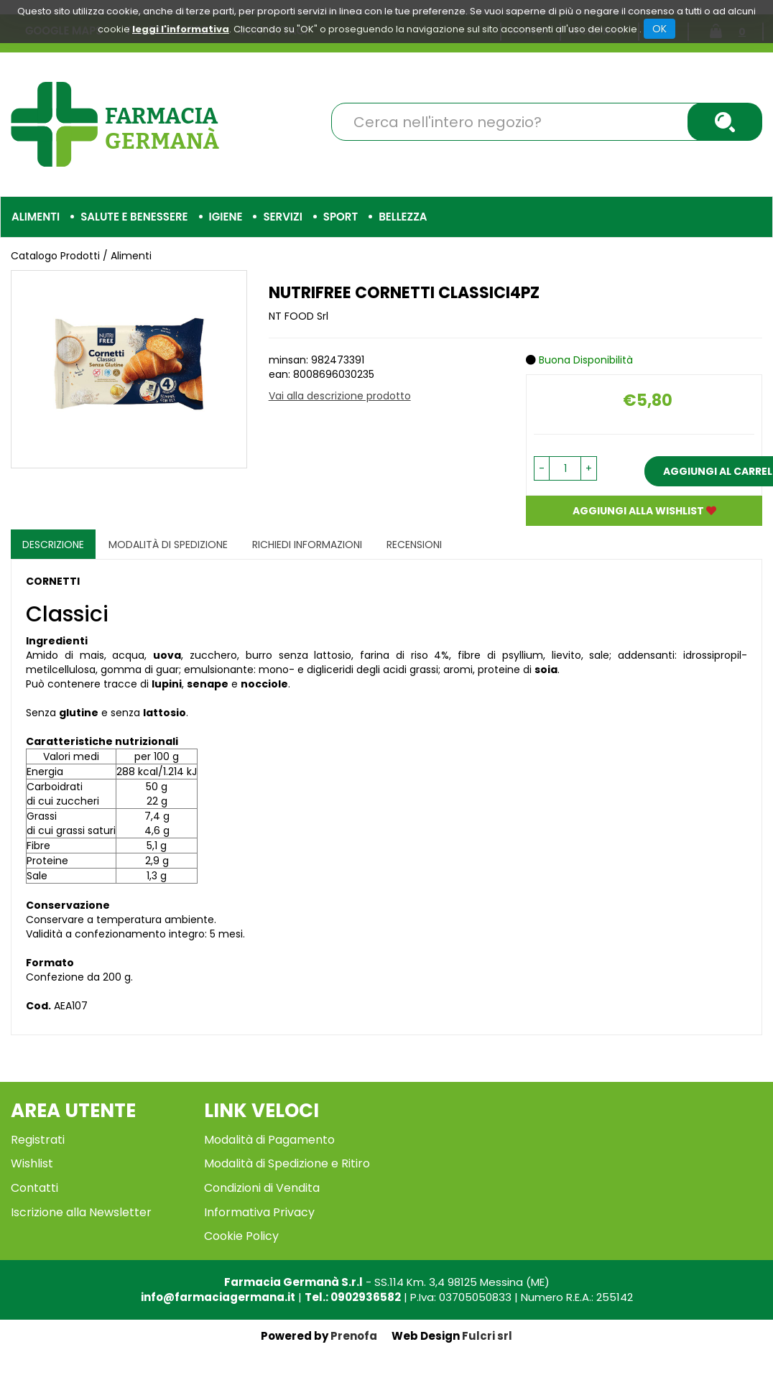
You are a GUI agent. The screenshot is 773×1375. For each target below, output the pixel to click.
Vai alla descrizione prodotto (340, 396)
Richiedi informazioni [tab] (307, 544)
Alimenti (35, 216)
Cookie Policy (241, 1236)
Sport (340, 216)
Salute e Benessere (134, 216)
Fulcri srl (487, 1335)
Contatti (34, 1188)
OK (659, 29)
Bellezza (403, 216)
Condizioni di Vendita (262, 1188)
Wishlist (32, 1163)
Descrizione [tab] (53, 544)
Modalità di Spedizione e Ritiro (287, 1163)
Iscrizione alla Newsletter (81, 1212)
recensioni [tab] (414, 544)
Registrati (38, 1139)
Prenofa (353, 1335)
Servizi (282, 216)
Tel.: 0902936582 (353, 1297)
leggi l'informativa (180, 29)
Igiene (226, 216)
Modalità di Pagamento (269, 1139)
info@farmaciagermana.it (218, 1297)
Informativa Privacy (259, 1212)
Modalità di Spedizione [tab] (168, 544)
